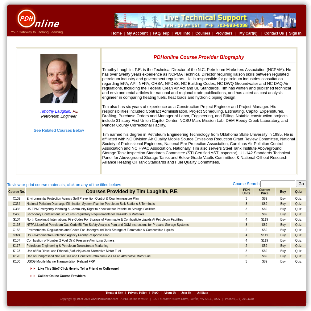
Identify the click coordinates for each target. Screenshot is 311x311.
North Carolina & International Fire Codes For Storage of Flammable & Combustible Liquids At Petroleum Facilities (105, 219)
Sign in (295, 33)
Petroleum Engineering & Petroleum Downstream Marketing (67, 245)
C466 (16, 214)
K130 (16, 261)
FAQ (155, 292)
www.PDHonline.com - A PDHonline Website (119, 299)
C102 (16, 198)
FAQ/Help (161, 33)
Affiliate (202, 292)
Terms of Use (114, 292)
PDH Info (182, 33)
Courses (202, 33)
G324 (16, 235)
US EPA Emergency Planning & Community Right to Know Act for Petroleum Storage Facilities (91, 209)
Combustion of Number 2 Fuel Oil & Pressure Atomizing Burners (70, 240)
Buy (283, 198)
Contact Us (274, 33)
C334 (16, 203)
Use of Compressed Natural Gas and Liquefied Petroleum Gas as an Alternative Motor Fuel (89, 256)
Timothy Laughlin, (56, 111)
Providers (223, 33)
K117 (16, 245)
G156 (16, 230)
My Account (137, 33)
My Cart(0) (248, 33)
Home (116, 33)
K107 (16, 240)
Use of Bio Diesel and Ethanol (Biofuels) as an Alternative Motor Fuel (74, 251)
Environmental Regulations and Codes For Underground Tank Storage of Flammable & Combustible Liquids (100, 230)
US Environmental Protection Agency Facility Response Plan (68, 235)
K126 (16, 256)
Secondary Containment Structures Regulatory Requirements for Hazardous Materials (85, 214)
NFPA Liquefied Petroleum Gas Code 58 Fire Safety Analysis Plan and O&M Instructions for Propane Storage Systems (108, 224)
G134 (16, 219)
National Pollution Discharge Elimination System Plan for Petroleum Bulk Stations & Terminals (91, 203)
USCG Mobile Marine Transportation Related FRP (61, 261)
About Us (170, 292)
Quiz (298, 198)
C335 (16, 209)
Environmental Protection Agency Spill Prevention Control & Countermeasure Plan (83, 198)
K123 (16, 251)
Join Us (186, 292)
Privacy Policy (137, 292)
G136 (16, 224)
